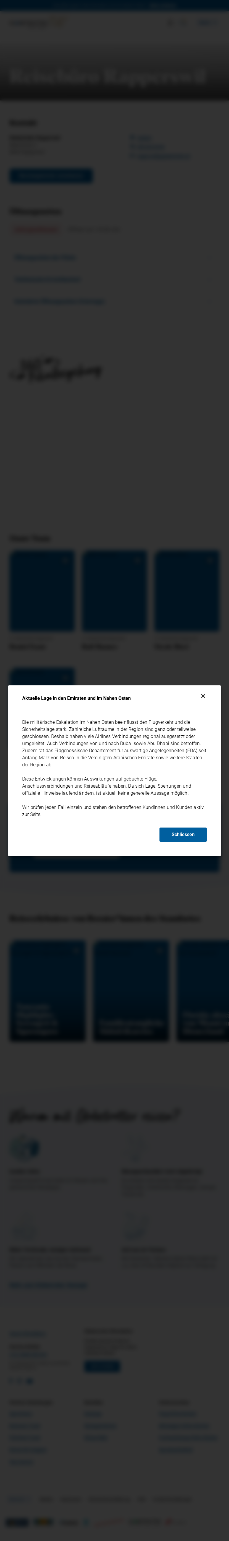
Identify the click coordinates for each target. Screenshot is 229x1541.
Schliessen (183, 834)
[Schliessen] (203, 696)
